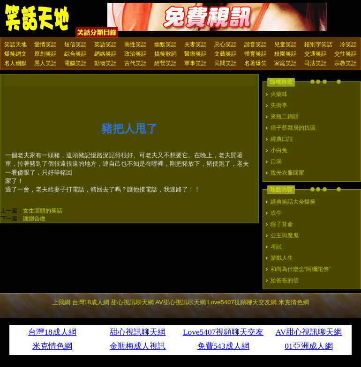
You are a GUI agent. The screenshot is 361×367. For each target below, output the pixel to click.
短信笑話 (75, 44)
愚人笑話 (45, 63)
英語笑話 (105, 44)
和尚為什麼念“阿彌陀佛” (301, 269)
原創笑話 (45, 54)
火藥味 (279, 94)
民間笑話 (225, 63)
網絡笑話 (105, 54)
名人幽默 (15, 63)
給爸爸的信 (285, 280)
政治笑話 (135, 54)
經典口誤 (282, 139)
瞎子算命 (282, 224)
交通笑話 (315, 54)
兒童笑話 (285, 44)
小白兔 (279, 150)
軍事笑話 (195, 63)
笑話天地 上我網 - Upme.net (37, 18)
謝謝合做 (34, 218)
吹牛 (276, 213)
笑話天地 (15, 44)
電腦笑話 (75, 63)
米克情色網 (293, 302)
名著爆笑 (255, 63)
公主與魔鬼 (285, 235)
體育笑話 (255, 54)
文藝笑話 (225, 54)
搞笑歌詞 (165, 54)
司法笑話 (315, 63)
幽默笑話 (165, 44)
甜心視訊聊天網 (132, 302)
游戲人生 (282, 258)
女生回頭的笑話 (42, 210)
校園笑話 (285, 54)
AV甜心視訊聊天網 (180, 302)
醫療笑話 (195, 54)
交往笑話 (345, 54)
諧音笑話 (255, 44)
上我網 (61, 302)
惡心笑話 (225, 44)
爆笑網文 (15, 54)
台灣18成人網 (90, 302)
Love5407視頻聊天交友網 (242, 302)
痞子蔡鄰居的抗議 (293, 128)
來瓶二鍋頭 (285, 116)
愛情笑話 (45, 44)
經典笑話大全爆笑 (293, 201)
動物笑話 (105, 63)
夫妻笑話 (195, 44)
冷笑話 (348, 44)
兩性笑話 (135, 44)
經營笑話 (165, 63)
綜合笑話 (75, 54)
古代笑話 (135, 63)
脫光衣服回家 (287, 172)
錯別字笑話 (318, 44)
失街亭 (279, 105)
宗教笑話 (345, 63)
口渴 (276, 161)
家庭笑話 (285, 63)
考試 (276, 246)
